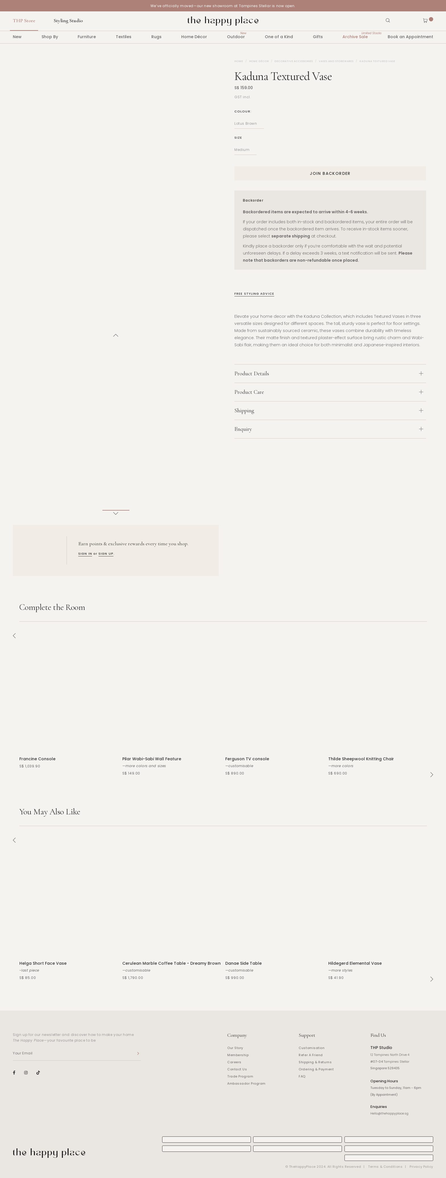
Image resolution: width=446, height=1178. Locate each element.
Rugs (156, 37)
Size (238, 137)
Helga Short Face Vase (43, 963)
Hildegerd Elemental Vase (355, 963)
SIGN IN (85, 553)
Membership (238, 1055)
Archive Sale (355, 35)
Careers (234, 1062)
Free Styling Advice (254, 293)
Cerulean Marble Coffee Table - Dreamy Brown (171, 963)
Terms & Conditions (385, 1166)
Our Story (235, 1048)
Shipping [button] (328, 410)
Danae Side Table (243, 963)
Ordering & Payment (316, 1069)
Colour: (242, 111)
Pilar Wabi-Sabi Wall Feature (151, 759)
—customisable (239, 765)
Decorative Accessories (293, 61)
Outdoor (236, 35)
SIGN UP (105, 553)
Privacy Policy (421, 1166)
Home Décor (194, 37)
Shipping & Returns (315, 1062)
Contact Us (237, 1069)
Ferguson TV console (247, 759)
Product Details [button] (328, 373)
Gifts (318, 37)
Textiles (123, 37)
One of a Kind (279, 37)
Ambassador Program (246, 1083)
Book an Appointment (410, 37)
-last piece (29, 970)
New (17, 37)
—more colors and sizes (144, 765)
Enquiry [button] (328, 429)
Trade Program (240, 1076)
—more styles (340, 970)
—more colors (341, 765)
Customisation (312, 1048)
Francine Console (37, 759)
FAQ (302, 1076)
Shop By (50, 37)
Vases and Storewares (336, 61)
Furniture (87, 37)
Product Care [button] (328, 392)
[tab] (330, 373)
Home (238, 61)
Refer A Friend (311, 1055)
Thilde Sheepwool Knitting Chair (361, 759)
